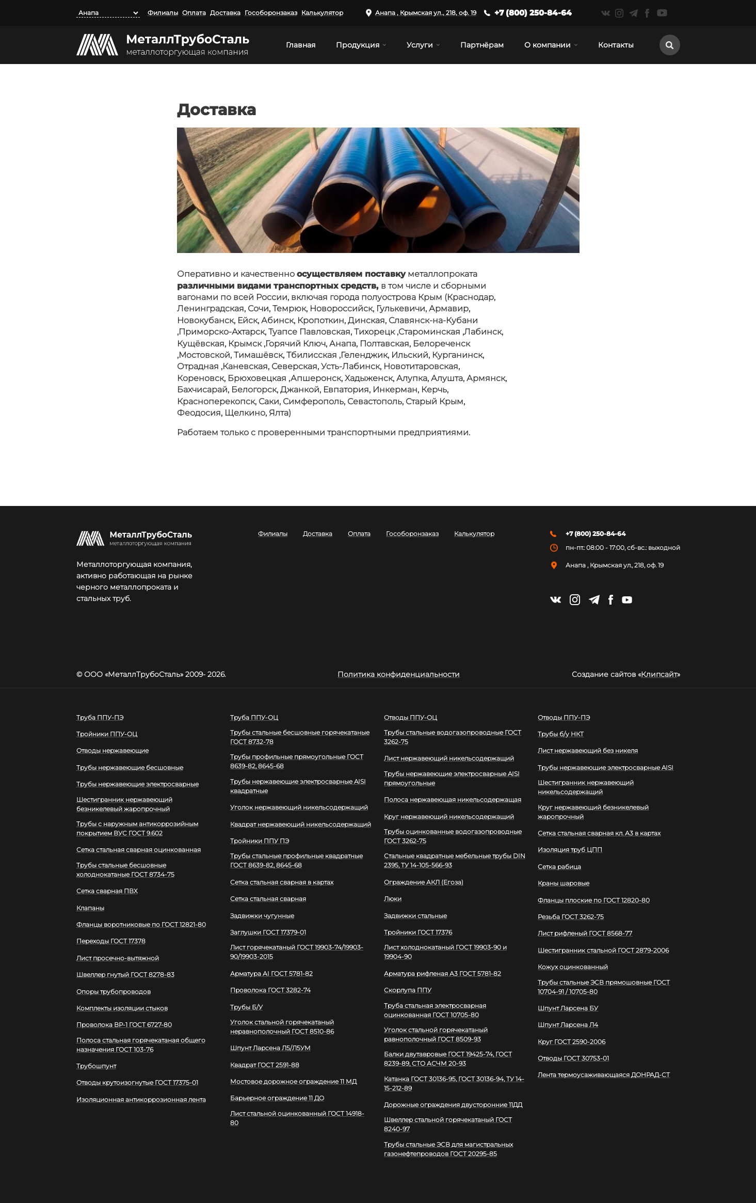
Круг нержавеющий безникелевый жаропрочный (593, 811)
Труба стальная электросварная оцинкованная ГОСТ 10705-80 (435, 1010)
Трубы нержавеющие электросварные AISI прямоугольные (452, 778)
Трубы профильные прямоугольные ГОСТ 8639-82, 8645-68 (296, 761)
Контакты (616, 45)
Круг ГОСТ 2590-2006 (571, 1042)
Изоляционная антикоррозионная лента (141, 1099)
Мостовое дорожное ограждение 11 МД (293, 1081)
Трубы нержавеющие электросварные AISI (605, 767)
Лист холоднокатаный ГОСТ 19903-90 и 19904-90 (445, 951)
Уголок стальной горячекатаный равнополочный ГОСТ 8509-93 (436, 1034)
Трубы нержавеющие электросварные (137, 784)
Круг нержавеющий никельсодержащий (449, 816)
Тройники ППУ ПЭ (259, 841)
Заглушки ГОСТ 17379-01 (268, 932)
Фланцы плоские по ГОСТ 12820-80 (594, 900)
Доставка (225, 13)
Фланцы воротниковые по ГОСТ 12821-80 (141, 924)
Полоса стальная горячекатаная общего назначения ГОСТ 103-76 (140, 1044)
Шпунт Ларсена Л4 (568, 1024)
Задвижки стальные (415, 916)
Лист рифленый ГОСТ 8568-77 (585, 933)
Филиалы (163, 13)
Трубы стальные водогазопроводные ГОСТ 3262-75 (452, 737)
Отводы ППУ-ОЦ (410, 717)
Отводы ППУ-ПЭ (564, 717)
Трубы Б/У (246, 1007)
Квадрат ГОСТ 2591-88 (264, 1065)
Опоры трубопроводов (113, 991)
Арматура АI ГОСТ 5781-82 (271, 973)
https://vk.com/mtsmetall (605, 13)
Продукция (357, 45)
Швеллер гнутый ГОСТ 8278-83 (125, 974)
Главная (300, 45)
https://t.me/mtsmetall (633, 13)
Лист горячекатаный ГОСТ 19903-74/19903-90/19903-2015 (296, 951)
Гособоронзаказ (271, 13)
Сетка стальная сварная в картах (281, 882)
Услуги (420, 45)
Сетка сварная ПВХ (107, 891)
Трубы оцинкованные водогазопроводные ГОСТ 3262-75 (453, 836)
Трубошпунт (96, 1066)
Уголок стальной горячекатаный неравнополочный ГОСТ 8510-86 (282, 1026)
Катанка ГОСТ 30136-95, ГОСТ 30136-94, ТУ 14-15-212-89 (454, 1083)
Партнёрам (482, 45)
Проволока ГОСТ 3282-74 (270, 990)
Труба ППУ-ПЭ (99, 717)
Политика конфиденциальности (398, 674)
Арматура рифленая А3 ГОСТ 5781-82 (442, 973)
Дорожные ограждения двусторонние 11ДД (453, 1105)
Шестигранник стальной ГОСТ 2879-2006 (603, 950)
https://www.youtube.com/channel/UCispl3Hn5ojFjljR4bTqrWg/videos (662, 13)
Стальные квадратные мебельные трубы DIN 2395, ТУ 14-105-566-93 (454, 860)
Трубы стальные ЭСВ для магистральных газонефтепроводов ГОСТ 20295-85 (448, 1149)
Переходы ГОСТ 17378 (111, 941)
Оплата (194, 13)
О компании (547, 45)
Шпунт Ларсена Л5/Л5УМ (270, 1048)
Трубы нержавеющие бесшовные (129, 767)
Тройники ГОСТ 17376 (418, 932)
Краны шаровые (563, 883)
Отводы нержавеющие (112, 750)
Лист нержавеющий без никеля (588, 750)
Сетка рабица (559, 866)
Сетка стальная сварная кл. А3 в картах (599, 833)
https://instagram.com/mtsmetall (619, 13)
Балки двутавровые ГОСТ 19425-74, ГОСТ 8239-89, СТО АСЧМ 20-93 (448, 1058)
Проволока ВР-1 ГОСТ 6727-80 (124, 1024)
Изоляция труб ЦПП (570, 849)
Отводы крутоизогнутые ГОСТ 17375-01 (137, 1082)
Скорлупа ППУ (407, 990)
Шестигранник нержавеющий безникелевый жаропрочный (124, 804)
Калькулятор (322, 13)
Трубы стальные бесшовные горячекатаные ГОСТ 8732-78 (299, 737)
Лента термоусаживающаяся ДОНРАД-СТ (604, 1075)
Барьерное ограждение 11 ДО (277, 1098)
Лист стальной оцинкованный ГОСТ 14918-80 (297, 1118)
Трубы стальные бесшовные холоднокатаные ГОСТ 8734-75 (125, 869)
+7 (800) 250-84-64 (533, 13)
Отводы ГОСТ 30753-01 (573, 1058)
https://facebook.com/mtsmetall (647, 13)
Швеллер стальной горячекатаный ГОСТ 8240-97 (448, 1124)
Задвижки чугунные (262, 916)
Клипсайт (659, 674)
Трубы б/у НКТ (561, 734)
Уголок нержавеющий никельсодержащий (299, 807)
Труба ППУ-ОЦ (254, 717)
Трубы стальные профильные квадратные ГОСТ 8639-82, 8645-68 (296, 860)
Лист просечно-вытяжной (117, 958)
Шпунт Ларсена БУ (568, 1008)
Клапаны (90, 908)
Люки (392, 899)
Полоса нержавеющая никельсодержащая (452, 799)
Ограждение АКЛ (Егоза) (423, 882)
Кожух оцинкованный (573, 967)
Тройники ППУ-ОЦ (106, 734)
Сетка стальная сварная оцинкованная (138, 849)
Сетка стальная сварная (268, 899)
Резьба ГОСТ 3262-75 (571, 917)
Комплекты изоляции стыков (122, 1008)
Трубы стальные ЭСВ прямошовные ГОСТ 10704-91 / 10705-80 (604, 986)
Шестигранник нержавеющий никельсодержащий (586, 787)
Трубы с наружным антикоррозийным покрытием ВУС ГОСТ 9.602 (137, 828)
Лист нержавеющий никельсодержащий (449, 758)
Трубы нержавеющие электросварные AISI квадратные (298, 786)
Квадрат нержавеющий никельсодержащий (300, 824)
